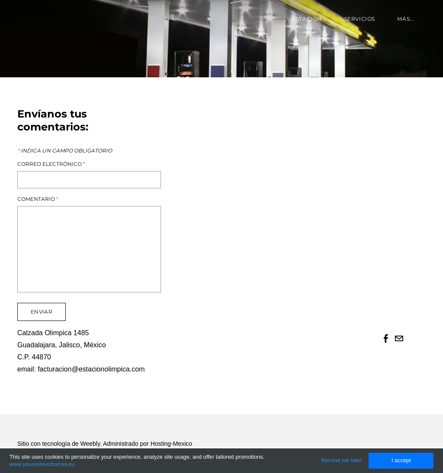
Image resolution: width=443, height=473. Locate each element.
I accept (401, 460)
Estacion (307, 19)
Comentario (37, 199)
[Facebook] (386, 338)
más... (405, 19)
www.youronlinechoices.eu (42, 464)
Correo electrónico (51, 164)
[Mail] (399, 338)
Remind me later (341, 460)
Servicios (359, 19)
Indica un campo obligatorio (64, 150)
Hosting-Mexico (171, 443)
